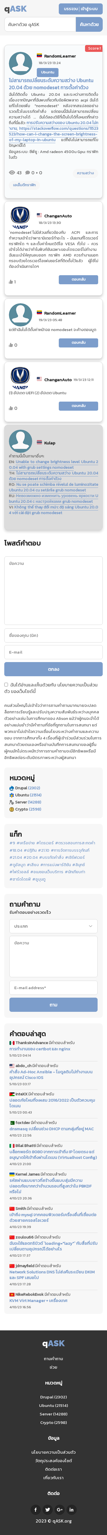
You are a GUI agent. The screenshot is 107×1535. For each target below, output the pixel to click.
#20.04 (30, 857)
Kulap (49, 443)
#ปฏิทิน (30, 850)
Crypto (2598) (53, 1422)
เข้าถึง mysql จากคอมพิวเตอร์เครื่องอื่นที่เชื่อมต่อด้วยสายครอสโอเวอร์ (52, 1217)
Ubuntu (47, 72)
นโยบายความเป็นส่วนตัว (53, 1452)
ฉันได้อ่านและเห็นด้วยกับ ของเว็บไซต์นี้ (51, 688)
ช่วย (53, 1367)
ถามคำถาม (53, 1358)
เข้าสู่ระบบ (89, 9)
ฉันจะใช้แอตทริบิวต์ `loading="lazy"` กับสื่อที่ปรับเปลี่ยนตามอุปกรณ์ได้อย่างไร (53, 1246)
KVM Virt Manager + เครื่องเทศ (38, 1300)
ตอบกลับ (79, 279)
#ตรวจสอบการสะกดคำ (75, 843)
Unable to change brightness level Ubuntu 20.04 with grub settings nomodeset (53, 464)
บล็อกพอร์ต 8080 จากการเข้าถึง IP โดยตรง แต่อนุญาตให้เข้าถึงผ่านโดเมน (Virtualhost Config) (53, 1154)
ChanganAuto (58, 216)
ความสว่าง (85, 173)
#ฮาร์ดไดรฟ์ (20, 879)
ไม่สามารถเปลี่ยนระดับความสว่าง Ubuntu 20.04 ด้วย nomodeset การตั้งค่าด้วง (53, 476)
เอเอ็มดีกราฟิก (24, 185)
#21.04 (15, 857)
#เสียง (33, 865)
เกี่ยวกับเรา (53, 1477)
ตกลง (53, 669)
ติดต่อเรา (53, 1469)
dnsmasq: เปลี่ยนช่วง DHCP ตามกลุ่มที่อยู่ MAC (51, 1129)
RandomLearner (60, 56)
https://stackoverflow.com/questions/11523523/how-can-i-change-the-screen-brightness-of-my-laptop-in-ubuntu (53, 134)
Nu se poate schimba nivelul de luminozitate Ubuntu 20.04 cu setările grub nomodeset (53, 487)
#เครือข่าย (26, 843)
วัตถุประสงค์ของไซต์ (53, 1460)
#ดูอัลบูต (17, 865)
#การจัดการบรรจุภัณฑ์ (70, 850)
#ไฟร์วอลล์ (19, 872)
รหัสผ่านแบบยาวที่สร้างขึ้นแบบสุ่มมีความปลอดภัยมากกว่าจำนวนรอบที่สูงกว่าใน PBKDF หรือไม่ (50, 1186)
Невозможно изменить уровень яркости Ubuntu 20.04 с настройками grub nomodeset (53, 498)
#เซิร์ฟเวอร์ (75, 857)
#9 (12, 843)
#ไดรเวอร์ (45, 843)
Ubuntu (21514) (53, 1405)
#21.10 (43, 850)
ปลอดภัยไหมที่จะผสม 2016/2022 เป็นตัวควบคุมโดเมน (52, 1103)
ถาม (53, 1004)
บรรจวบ (71, 9)
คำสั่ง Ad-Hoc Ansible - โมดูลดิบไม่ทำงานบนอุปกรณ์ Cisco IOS (50, 1074)
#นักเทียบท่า (75, 872)
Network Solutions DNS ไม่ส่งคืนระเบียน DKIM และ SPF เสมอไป (52, 1274)
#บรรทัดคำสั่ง (51, 857)
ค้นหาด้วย (89, 24)
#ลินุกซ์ (78, 865)
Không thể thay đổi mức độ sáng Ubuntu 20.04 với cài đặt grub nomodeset (53, 510)
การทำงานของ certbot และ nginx (39, 1049)
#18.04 (15, 850)
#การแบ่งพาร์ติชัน (55, 865)
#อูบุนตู (38, 879)
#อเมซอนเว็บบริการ (46, 872)
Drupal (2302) (53, 1397)
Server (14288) (53, 1414)
